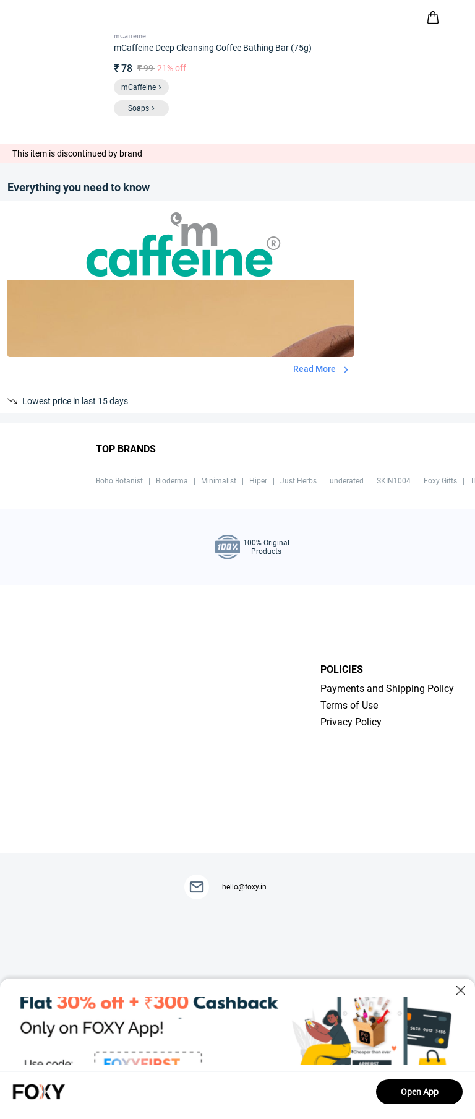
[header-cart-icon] (433, 17)
